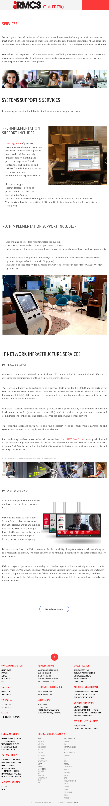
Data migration (13, 143)
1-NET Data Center (75, 439)
